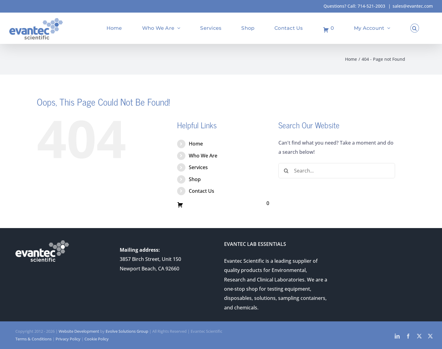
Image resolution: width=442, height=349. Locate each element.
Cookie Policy (96, 339)
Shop (195, 179)
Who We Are (203, 155)
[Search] (286, 170)
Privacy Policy (68, 339)
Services (198, 167)
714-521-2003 (371, 6)
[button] (414, 28)
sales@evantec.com (413, 6)
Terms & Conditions (33, 339)
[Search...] (336, 170)
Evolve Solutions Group (127, 331)
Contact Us (201, 191)
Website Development (79, 331)
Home (196, 143)
